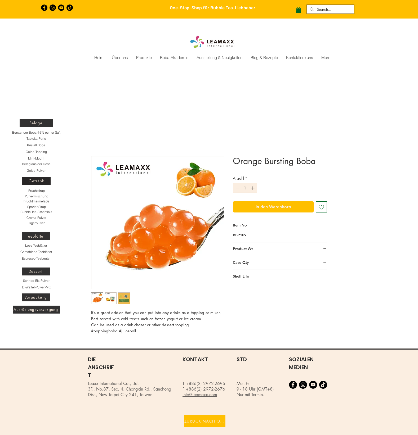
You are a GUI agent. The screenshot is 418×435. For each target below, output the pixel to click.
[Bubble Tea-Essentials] (36, 212)
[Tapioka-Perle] (36, 139)
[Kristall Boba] (36, 145)
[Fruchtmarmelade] (36, 201)
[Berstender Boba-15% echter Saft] (36, 133)
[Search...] (330, 9)
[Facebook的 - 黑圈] (44, 7)
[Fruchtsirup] (36, 191)
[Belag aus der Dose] (36, 164)
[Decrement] (237, 188)
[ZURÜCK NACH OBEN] (204, 421)
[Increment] (253, 188)
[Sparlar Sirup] (36, 207)
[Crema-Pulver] (36, 218)
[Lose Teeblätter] (36, 246)
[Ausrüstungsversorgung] (36, 310)
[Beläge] (36, 123)
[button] (298, 10)
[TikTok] (69, 7)
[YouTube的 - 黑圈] (61, 7)
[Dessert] (36, 271)
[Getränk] (36, 181)
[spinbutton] (245, 188)
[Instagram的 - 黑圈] (53, 7)
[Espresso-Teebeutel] (36, 258)
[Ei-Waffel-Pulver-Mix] (36, 287)
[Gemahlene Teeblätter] (36, 252)
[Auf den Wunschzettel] (321, 206)
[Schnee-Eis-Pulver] (36, 281)
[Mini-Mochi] (36, 158)
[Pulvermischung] (36, 196)
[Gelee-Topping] (36, 152)
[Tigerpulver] (36, 223)
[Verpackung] (36, 297)
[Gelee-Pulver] (36, 171)
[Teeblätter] (36, 236)
